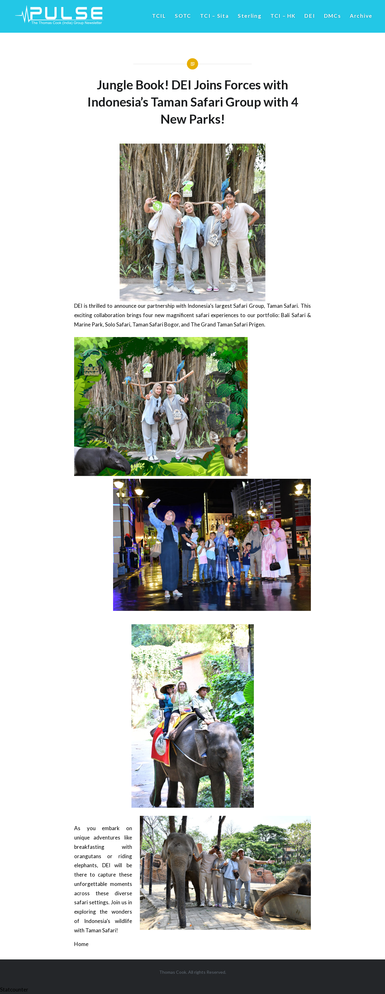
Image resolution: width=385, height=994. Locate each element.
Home (81, 944)
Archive (361, 15)
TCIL (159, 15)
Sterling (250, 15)
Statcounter (14, 989)
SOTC (183, 15)
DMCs (332, 15)
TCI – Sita (214, 15)
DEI (309, 15)
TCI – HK (283, 15)
